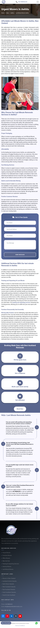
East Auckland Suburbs (8, 589)
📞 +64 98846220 (21, 2)
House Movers (6, 552)
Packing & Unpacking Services (10, 563)
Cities (7, 13)
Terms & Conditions (20, 625)
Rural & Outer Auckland (8, 595)
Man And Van (6, 561)
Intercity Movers (6, 566)
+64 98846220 (16, 491)
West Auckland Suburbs (9, 586)
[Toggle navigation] (37, 2)
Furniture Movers (7, 555)
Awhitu (12, 13)
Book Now (20, 409)
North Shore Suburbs (8, 584)
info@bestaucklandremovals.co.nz (13, 606)
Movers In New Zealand (8, 578)
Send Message (20, 254)
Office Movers (6, 558)
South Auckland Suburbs (9, 592)
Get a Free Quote (6, 623)
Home (2, 13)
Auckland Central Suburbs (9, 581)
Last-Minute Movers (7, 569)
